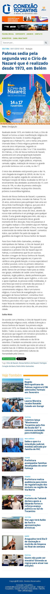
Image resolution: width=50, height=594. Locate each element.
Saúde (27, 536)
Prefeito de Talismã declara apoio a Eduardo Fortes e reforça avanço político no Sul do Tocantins (35, 505)
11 (14, 49)
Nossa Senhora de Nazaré (29, 363)
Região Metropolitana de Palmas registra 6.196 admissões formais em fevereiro (36, 387)
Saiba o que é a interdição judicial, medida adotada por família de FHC (36, 445)
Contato (38, 34)
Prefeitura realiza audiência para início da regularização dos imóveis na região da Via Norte (36, 484)
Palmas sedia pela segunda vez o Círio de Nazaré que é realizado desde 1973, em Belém (25, 61)
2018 (17, 49)
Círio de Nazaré (12, 363)
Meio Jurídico (29, 439)
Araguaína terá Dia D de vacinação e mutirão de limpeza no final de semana (36, 542)
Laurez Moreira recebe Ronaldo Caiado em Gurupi (34, 403)
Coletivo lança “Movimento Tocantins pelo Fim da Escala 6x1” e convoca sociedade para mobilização (35, 426)
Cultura (5, 49)
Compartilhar (9, 359)
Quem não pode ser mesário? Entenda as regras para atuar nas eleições (36, 561)
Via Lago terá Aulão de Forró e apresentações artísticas (35, 523)
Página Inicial (8, 34)
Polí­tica (28, 398)
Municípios (6, 38)
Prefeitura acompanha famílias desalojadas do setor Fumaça (36, 464)
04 (11, 49)
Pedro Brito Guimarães (25, 366)
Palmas (27, 379)
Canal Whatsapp (20, 38)
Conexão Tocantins (24, 585)
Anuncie (30, 34)
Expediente (20, 34)
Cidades (27, 477)
